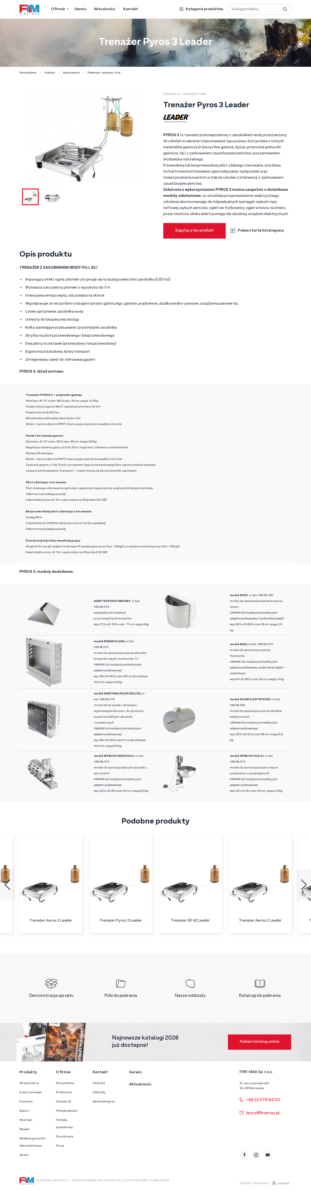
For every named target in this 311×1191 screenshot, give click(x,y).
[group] (50, 883)
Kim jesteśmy (65, 1083)
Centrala (99, 1083)
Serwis (80, 9)
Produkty (49, 73)
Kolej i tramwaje (30, 1092)
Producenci (64, 1092)
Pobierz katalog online (259, 1041)
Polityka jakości (66, 1111)
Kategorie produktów (204, 9)
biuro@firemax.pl (260, 1113)
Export (24, 1111)
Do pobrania (64, 1137)
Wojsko (24, 1129)
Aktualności (104, 9)
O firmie (58, 9)
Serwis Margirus (104, 1102)
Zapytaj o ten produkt (194, 230)
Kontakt (130, 9)
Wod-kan (25, 1120)
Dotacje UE (63, 1102)
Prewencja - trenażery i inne (103, 73)
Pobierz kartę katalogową (257, 230)
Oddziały (99, 1092)
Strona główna (27, 73)
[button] (7, 884)
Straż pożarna (71, 73)
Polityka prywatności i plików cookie (142, 1181)
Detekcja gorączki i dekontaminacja (32, 1142)
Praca (60, 1146)
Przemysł (26, 1102)
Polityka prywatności (64, 1123)
